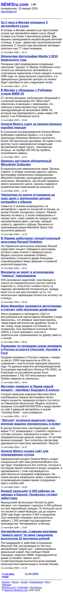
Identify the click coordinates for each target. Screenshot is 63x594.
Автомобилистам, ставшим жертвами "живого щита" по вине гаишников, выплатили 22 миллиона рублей (29, 535)
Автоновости (9, 11)
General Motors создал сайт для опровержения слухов (24, 452)
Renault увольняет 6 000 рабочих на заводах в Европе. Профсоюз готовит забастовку (29, 494)
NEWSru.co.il (9, 587)
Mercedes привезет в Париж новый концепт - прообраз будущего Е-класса (30, 388)
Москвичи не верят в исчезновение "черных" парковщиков (27, 273)
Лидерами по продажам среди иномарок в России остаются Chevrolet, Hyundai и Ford (31, 349)
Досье (15, 582)
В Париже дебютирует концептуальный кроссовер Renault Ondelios (30, 240)
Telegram (6, 584)
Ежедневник (36, 582)
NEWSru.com (15, 4)
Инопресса (36, 587)
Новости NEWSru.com (16, 590)
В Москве (23, 587)
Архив (24, 582)
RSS (47, 582)
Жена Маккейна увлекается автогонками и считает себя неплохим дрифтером (31, 307)
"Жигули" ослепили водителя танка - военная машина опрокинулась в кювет (31, 422)
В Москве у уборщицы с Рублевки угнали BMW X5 (26, 91)
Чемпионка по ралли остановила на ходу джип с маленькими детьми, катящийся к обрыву (28, 198)
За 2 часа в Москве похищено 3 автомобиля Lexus (24, 24)
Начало (6, 582)
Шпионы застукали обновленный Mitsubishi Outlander (26, 162)
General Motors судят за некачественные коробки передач (31, 125)
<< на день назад (8, 575)
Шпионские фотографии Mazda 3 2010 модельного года (29, 58)
